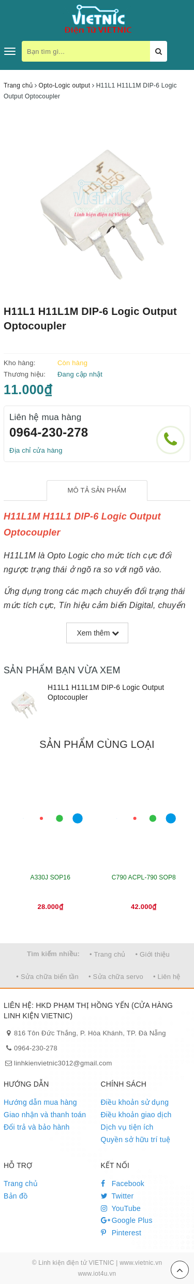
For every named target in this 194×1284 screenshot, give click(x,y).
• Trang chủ (107, 954)
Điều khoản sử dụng (135, 1102)
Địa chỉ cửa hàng (36, 450)
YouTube (121, 1208)
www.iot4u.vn (97, 1273)
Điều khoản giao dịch (136, 1114)
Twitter (117, 1196)
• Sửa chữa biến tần (47, 976)
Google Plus (127, 1220)
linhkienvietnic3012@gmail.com (63, 1063)
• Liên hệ (167, 976)
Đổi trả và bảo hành (37, 1127)
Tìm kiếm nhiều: (53, 954)
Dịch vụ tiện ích (127, 1127)
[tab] (97, 490)
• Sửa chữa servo (115, 976)
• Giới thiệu (152, 954)
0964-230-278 (48, 432)
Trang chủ (21, 1183)
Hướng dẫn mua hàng (40, 1102)
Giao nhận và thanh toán (45, 1114)
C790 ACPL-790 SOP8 (144, 877)
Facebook (123, 1183)
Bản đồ (15, 1196)
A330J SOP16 (50, 877)
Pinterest (121, 1233)
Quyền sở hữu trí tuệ (136, 1139)
